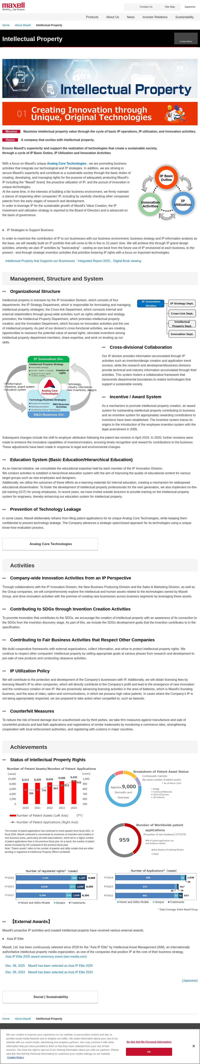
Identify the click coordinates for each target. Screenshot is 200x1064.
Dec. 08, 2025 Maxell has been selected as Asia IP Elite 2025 (49, 967)
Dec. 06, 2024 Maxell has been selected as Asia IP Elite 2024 (49, 973)
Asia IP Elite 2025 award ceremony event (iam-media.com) (46, 958)
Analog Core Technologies (51, 544)
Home (6, 25)
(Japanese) (190, 981)
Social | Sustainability (51, 999)
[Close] (193, 1046)
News (131, 17)
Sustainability (184, 17)
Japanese (189, 6)
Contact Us (146, 6)
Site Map (170, 6)
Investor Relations (155, 17)
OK (149, 1051)
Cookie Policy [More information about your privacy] (15, 1057)
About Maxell (23, 25)
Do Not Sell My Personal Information (149, 1041)
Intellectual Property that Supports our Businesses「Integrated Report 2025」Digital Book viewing (73, 261)
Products (92, 17)
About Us (112, 17)
